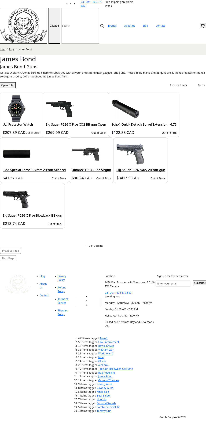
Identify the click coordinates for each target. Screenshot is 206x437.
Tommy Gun (104, 411)
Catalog (54, 25)
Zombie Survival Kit (108, 407)
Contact (160, 25)
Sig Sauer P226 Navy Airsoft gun (140, 170)
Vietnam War (106, 349)
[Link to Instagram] (79, 3)
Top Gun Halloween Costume (115, 369)
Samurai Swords (106, 403)
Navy (101, 357)
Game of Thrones (108, 380)
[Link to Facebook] (91, 300)
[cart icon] (203, 25)
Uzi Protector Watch (18, 124)
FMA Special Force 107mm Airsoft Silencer (34, 170)
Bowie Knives (106, 346)
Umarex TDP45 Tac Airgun (91, 170)
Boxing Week (104, 384)
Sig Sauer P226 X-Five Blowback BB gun (32, 215)
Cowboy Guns (105, 388)
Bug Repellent (106, 372)
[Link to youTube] (91, 296)
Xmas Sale (103, 391)
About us (129, 25)
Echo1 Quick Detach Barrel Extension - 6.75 (144, 124)
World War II (105, 353)
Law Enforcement (108, 342)
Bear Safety (103, 395)
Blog (145, 25)
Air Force (103, 365)
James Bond (105, 376)
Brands (112, 25)
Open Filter (8, 85)
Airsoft (104, 338)
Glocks (102, 361)
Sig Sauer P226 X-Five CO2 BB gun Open (76, 124)
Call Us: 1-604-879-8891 (119, 292)
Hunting (102, 399)
